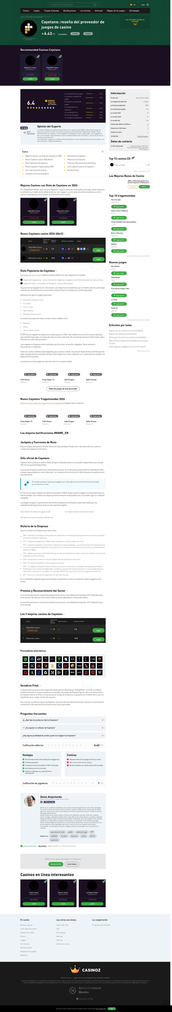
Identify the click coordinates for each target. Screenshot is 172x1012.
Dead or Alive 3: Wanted (136, 214)
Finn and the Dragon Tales (137, 298)
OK (112, 1009)
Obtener (144, 189)
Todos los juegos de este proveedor (63, 393)
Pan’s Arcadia (132, 202)
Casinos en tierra (63, 989)
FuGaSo (130, 230)
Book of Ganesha (134, 238)
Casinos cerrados (27, 978)
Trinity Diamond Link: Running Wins (138, 226)
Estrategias (134, 12)
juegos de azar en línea (32, 280)
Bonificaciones (69, 12)
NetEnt (130, 216)
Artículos (99, 12)
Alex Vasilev (42, 891)
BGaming (130, 325)
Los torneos (85, 12)
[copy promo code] (56, 77)
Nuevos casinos (26, 970)
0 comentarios (62, 36)
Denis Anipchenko (30, 144)
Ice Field (131, 310)
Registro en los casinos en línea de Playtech (126, 346)
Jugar (30, 81)
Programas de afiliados (101, 970)
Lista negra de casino (28, 974)
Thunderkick (131, 204)
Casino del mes (62, 970)
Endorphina (131, 241)
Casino (26, 12)
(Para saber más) (101, 1008)
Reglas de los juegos (116, 12)
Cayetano (23, 387)
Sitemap (59, 985)
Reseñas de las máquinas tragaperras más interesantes (42, 408)
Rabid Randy (132, 286)
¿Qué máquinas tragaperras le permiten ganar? (127, 362)
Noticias (59, 981)
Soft (57, 974)
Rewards (23, 1000)
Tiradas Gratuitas (51, 12)
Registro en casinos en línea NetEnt (123, 349)
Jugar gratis (30, 379)
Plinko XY (131, 322)
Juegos (36, 12)
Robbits (130, 250)
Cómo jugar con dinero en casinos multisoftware (127, 352)
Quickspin (131, 253)
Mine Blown (132, 274)
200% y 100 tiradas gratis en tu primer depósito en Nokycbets (138, 183)
